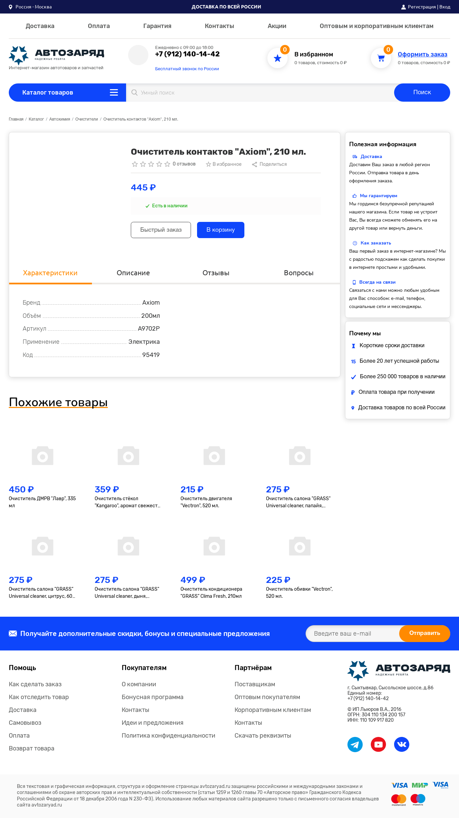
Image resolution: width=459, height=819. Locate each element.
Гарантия (157, 26)
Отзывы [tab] (216, 273)
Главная (16, 119)
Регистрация (422, 6)
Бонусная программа (153, 698)
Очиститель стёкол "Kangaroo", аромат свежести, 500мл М (128, 503)
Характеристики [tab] (50, 273)
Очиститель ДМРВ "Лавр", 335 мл (42, 503)
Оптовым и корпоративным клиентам (377, 26)
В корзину (226, 231)
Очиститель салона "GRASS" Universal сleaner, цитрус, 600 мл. (42, 594)
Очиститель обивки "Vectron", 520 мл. (299, 593)
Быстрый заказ (163, 231)
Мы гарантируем (378, 196)
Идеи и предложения (153, 723)
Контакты (219, 26)
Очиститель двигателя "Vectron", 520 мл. (206, 503)
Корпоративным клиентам (273, 711)
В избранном (313, 54)
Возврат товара (31, 749)
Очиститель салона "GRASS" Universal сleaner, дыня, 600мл (127, 594)
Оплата (99, 26)
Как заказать (376, 243)
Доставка (40, 26)
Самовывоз (25, 723)
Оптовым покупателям (267, 698)
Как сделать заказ (35, 685)
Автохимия (59, 119)
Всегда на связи (377, 282)
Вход (444, 6)
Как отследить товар (39, 698)
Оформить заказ (423, 54)
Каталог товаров (47, 92)
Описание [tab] (133, 273)
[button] (30, 6)
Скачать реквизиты (263, 736)
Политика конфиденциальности (168, 736)
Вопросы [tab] (298, 273)
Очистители (86, 119)
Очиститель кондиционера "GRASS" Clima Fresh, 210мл (211, 593)
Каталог (36, 119)
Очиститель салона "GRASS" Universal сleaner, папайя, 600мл (298, 503)
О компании (139, 685)
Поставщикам (255, 685)
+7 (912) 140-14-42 (187, 54)
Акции (277, 26)
